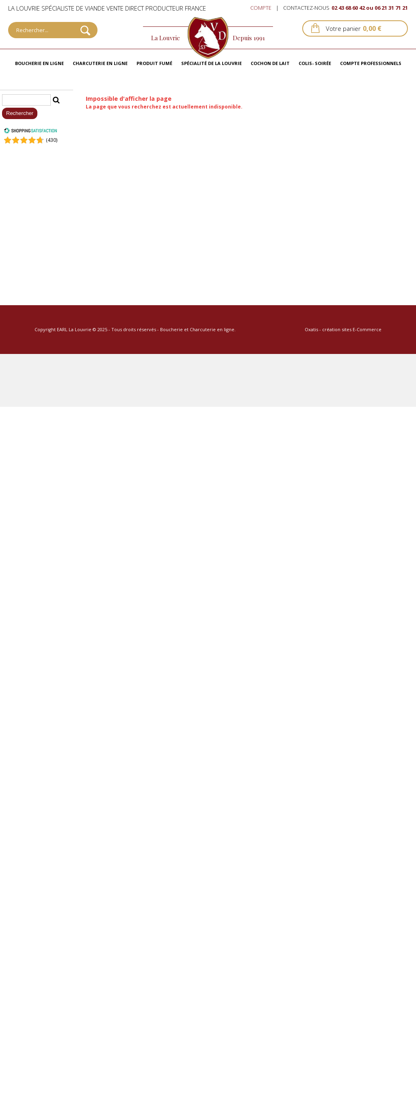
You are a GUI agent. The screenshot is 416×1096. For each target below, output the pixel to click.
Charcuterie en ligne (100, 63)
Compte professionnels (370, 63)
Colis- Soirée (315, 63)
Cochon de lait (270, 63)
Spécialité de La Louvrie (211, 63)
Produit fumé (154, 63)
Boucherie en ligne (39, 63)
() (51, 140)
